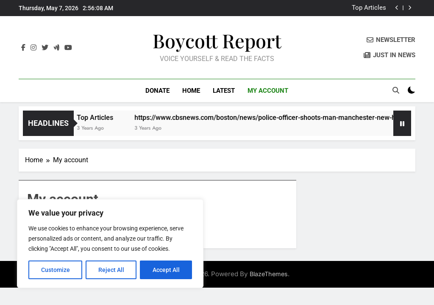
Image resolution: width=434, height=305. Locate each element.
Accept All (166, 269)
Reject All (111, 269)
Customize (55, 269)
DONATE (157, 90)
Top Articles (369, 8)
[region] (110, 243)
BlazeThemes (269, 273)
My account (268, 90)
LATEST (224, 90)
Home (191, 90)
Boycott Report (217, 40)
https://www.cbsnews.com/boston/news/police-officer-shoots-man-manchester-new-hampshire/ (284, 118)
